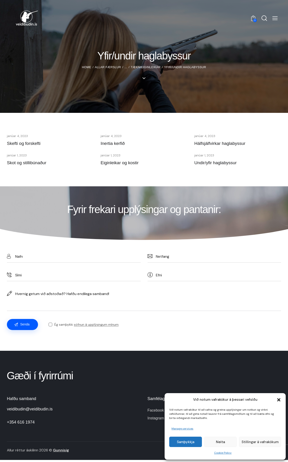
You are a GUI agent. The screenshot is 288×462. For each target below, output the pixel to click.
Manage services (182, 428)
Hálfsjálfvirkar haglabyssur (223, 143)
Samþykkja (185, 442)
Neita (220, 442)
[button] (278, 400)
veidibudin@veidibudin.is (29, 411)
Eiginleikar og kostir (123, 164)
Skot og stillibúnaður (29, 164)
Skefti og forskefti (26, 143)
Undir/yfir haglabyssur (218, 164)
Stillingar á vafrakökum (260, 442)
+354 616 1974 (21, 424)
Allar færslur (108, 67)
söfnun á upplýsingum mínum (97, 326)
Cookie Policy (223, 453)
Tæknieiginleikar (145, 67)
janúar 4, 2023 (18, 136)
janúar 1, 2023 (17, 156)
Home (86, 67)
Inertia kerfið (114, 143)
